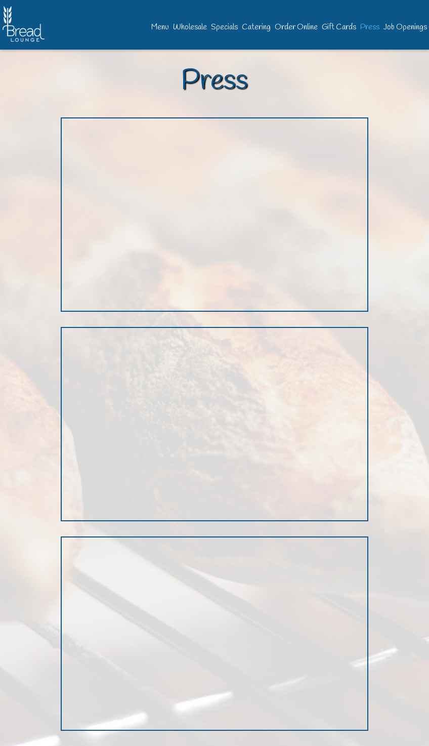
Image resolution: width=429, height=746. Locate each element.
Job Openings (405, 27)
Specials (224, 27)
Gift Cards (339, 27)
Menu (160, 27)
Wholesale (190, 27)
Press (369, 27)
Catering (256, 27)
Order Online (296, 27)
